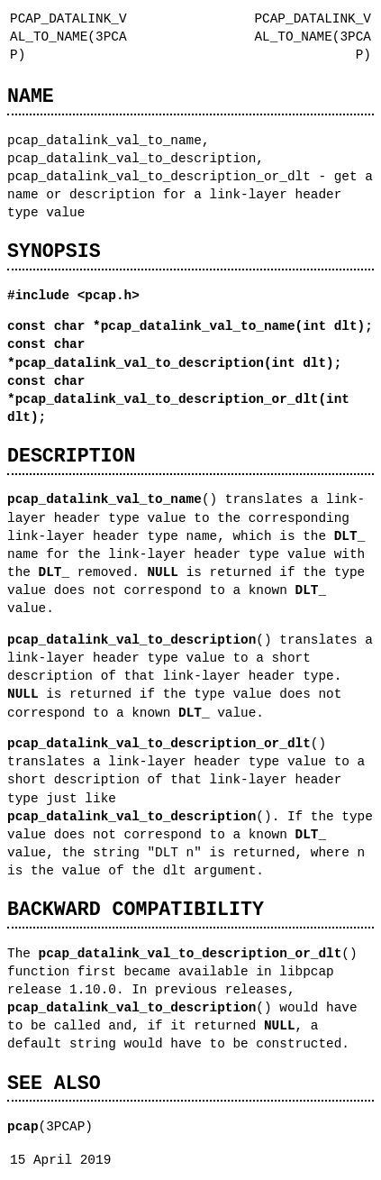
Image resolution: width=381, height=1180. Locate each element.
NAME (30, 96)
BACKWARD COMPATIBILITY (135, 909)
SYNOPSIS (54, 251)
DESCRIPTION (71, 456)
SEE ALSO (54, 1083)
